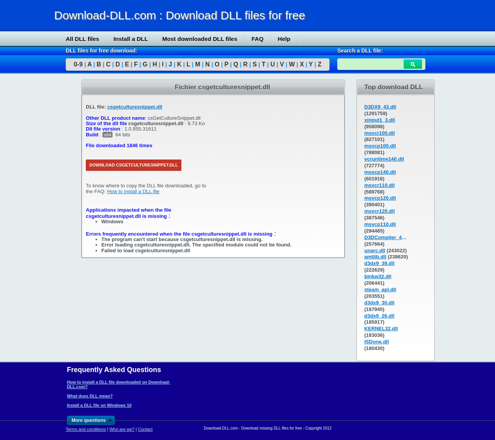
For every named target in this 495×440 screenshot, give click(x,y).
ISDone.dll (376, 342)
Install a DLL (130, 39)
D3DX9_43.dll (380, 107)
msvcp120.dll (380, 198)
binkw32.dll (377, 276)
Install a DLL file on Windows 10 (99, 405)
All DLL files (82, 39)
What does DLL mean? (90, 396)
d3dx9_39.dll (379, 263)
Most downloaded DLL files (199, 39)
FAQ (258, 39)
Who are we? (122, 429)
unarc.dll (374, 250)
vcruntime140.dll (384, 159)
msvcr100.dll (379, 133)
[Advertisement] (58, 197)
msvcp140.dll (380, 172)
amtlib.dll (375, 257)
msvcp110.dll (380, 224)
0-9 (78, 64)
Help (284, 39)
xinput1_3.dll (379, 120)
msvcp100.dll (380, 146)
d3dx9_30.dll (379, 303)
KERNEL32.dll (381, 328)
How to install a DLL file (133, 191)
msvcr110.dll (379, 185)
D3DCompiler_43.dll (388, 237)
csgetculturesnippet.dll (134, 107)
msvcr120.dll (379, 211)
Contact (145, 429)
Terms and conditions (86, 429)
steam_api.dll (380, 289)
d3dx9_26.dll (379, 316)
